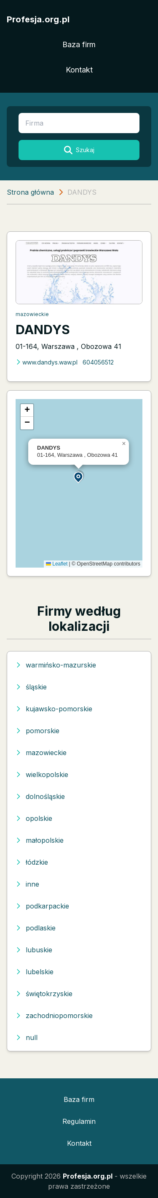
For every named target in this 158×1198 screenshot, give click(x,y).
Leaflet (56, 564)
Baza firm (79, 44)
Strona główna (30, 192)
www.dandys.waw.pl (47, 362)
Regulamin (79, 1121)
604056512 (98, 362)
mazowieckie (32, 314)
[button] (78, 476)
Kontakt (79, 69)
